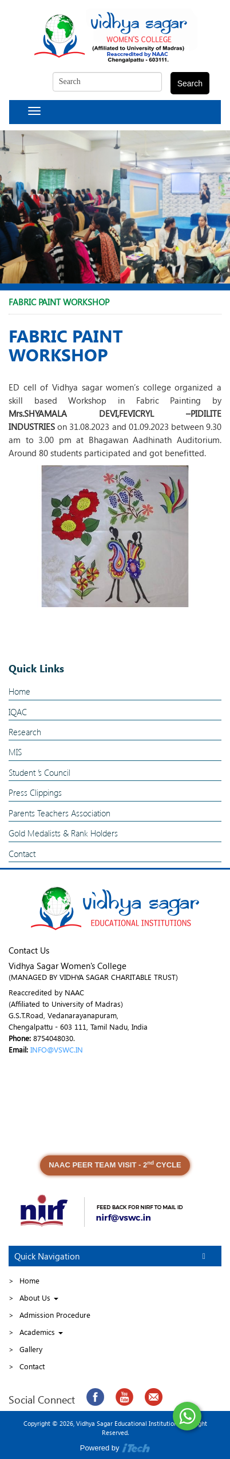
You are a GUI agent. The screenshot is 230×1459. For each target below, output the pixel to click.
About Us (38, 1297)
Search (190, 83)
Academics (41, 1332)
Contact (22, 853)
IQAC (18, 711)
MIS (15, 752)
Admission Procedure (54, 1315)
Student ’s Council (39, 772)
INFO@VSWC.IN (56, 1049)
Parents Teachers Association (59, 813)
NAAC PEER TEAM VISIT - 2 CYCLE (115, 1164)
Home (19, 691)
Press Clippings (35, 792)
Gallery (30, 1349)
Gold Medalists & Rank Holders (63, 833)
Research (25, 732)
